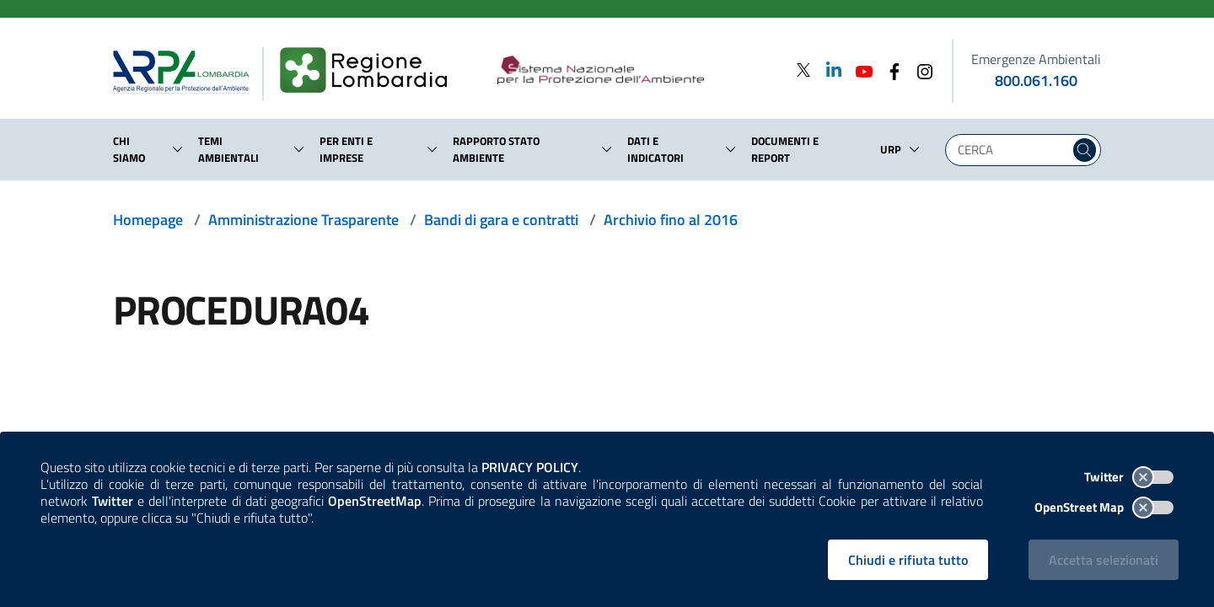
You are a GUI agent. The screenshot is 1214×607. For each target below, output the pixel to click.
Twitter (1129, 476)
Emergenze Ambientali (1036, 59)
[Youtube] (859, 69)
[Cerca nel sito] (1084, 150)
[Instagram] (920, 69)
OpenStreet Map (1104, 507)
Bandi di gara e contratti (501, 219)
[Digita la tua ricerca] (1011, 150)
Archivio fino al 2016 (671, 219)
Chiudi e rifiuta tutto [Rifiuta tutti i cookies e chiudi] (908, 560)
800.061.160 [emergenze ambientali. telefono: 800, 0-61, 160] (1036, 80)
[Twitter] (803, 69)
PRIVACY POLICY (529, 467)
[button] (177, 149)
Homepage (148, 219)
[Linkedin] (829, 69)
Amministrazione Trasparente (303, 219)
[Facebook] (889, 69)
